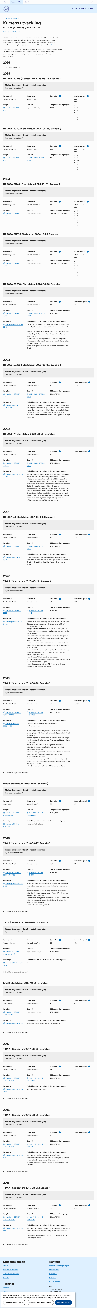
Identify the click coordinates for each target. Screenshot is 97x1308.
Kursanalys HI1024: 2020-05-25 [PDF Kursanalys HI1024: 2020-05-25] (11, 725)
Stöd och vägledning (10, 1270)
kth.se (6, 2)
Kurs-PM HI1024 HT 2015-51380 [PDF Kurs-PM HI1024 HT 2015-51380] (35, 1218)
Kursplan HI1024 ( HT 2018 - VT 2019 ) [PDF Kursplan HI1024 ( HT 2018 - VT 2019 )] (12, 874)
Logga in (90, 2)
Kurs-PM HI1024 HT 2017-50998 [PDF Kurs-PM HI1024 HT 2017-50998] (35, 1079)
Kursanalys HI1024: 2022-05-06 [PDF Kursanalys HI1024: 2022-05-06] (13, 558)
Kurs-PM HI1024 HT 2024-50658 (36, 314)
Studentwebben (16, 2)
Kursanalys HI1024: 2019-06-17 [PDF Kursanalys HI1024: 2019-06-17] (13, 1024)
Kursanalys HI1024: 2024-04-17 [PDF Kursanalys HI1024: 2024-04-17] (11, 406)
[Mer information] (60, 96)
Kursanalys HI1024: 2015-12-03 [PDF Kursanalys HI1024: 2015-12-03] (13, 1229)
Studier (5, 1266)
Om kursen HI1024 (12, 18)
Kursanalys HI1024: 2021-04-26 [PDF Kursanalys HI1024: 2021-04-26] (13, 623)
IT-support (53, 1273)
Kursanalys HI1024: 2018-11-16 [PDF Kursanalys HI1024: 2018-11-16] (13, 885)
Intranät (26, 2)
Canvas (5, 1292)
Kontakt (6, 1277)
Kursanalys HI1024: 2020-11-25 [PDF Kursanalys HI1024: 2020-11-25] (11, 825)
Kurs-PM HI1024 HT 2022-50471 (36, 464)
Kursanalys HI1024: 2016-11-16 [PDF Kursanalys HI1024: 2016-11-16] (13, 1156)
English (83, 9)
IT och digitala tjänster (11, 1273)
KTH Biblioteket (54, 1281)
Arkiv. (51, 45)
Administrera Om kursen (11, 32)
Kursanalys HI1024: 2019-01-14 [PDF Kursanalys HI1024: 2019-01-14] (13, 964)
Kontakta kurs (54, 1270)
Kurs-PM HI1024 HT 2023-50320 (36, 395)
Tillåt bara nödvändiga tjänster (40, 1302)
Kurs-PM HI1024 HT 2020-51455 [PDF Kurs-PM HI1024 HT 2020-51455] (35, 612)
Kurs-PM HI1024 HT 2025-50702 (36, 159)
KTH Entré (52, 1277)
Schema (6, 1288)
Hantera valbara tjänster (15, 1302)
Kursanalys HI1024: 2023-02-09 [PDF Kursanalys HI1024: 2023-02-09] (13, 475)
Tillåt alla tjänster (63, 1302)
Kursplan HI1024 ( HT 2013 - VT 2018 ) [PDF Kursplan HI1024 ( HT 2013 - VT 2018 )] (12, 1079)
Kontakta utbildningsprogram (59, 1266)
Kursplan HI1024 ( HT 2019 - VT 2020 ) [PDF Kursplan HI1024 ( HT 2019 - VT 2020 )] (12, 714)
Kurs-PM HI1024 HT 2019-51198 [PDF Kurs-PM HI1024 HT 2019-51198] (35, 714)
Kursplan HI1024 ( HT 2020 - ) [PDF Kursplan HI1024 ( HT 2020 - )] (12, 109)
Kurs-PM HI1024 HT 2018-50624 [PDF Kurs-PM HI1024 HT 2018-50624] (35, 874)
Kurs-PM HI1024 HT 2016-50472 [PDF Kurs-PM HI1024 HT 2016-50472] (35, 1145)
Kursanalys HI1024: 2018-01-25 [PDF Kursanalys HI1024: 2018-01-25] (13, 1090)
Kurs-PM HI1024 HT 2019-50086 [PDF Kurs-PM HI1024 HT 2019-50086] (35, 814)
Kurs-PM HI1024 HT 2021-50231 (36, 547)
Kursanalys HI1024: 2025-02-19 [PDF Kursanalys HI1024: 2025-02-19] (13, 326)
